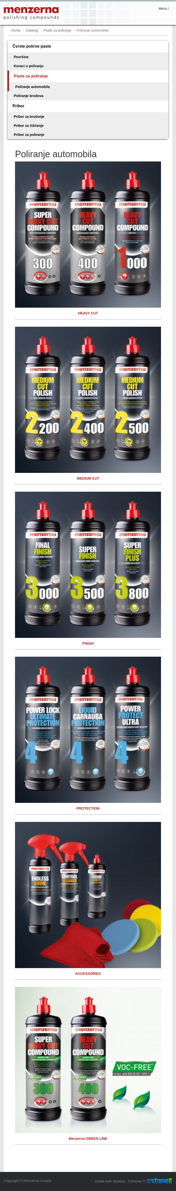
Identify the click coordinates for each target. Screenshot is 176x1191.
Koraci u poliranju (29, 66)
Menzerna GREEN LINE (88, 1139)
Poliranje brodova (28, 96)
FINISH (88, 643)
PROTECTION (88, 808)
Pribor (18, 106)
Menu (165, 10)
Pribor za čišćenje (29, 126)
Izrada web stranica (110, 1181)
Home (16, 30)
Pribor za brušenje (29, 117)
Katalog (32, 30)
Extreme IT (136, 1181)
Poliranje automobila (32, 87)
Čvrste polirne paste (32, 46)
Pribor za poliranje (29, 135)
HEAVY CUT (88, 313)
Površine (21, 57)
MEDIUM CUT (88, 478)
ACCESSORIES (88, 974)
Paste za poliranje (57, 30)
